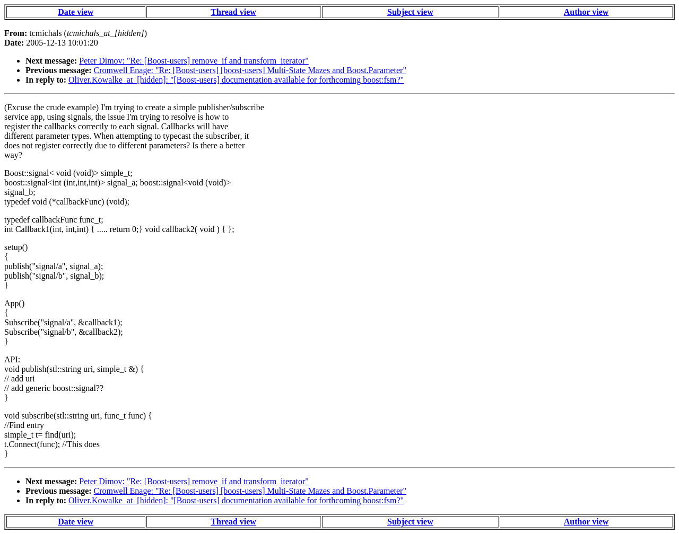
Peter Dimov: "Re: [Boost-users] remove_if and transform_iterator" (194, 60)
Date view (75, 11)
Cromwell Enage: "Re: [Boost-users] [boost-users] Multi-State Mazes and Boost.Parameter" (250, 70)
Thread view (233, 11)
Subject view (410, 11)
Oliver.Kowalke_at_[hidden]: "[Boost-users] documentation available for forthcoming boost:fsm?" (236, 79)
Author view (586, 11)
